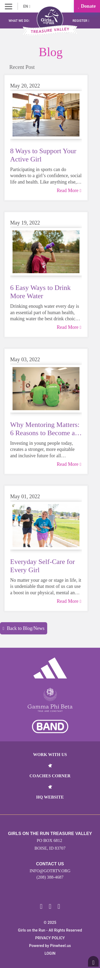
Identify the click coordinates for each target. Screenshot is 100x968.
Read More (69, 190)
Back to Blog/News (24, 628)
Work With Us (50, 754)
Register (81, 21)
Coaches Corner (50, 776)
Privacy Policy (50, 938)
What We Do (19, 21)
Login (50, 953)
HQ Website (50, 797)
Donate (87, 6)
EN (26, 6)
